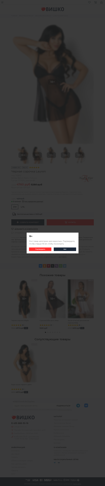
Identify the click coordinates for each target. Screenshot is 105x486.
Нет (65, 249)
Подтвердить (40, 249)
